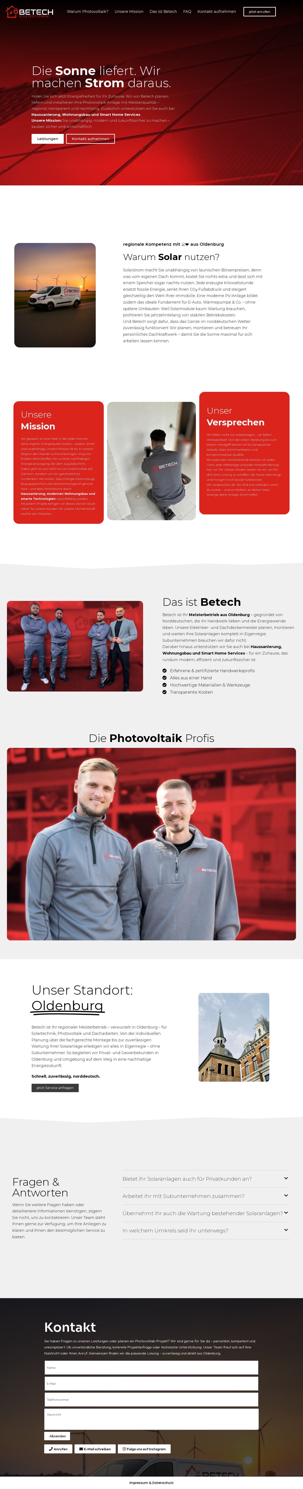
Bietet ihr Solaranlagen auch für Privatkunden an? (187, 1179)
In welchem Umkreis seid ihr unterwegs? (175, 1230)
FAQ (187, 11)
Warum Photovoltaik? (87, 11)
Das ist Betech (163, 11)
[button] (206, 1179)
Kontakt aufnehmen (217, 11)
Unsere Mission (129, 11)
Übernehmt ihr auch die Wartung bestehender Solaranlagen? (202, 1213)
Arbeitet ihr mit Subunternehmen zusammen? (183, 1196)
